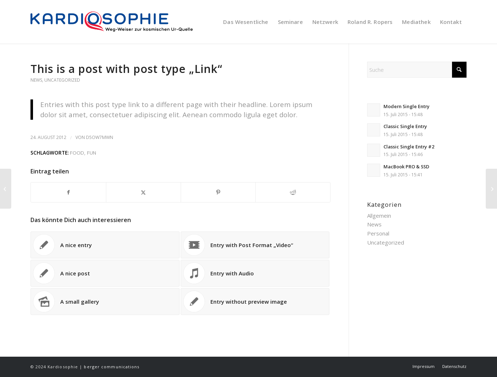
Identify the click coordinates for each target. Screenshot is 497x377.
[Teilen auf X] (143, 192)
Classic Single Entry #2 (408, 146)
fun (91, 152)
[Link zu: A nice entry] (105, 244)
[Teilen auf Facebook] (68, 192)
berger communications (111, 366)
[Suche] (416, 70)
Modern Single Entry (406, 106)
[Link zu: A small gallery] (105, 301)
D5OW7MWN (99, 137)
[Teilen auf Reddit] (293, 192)
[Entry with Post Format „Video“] (491, 189)
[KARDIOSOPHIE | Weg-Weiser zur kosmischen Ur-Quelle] (119, 22)
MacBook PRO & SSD (406, 166)
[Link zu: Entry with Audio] (255, 273)
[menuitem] (245, 22)
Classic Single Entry (405, 126)
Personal (378, 233)
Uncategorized (62, 80)
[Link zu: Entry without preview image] (255, 301)
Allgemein (379, 215)
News (36, 80)
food (77, 152)
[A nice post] (5, 189)
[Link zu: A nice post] (105, 273)
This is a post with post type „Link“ (126, 68)
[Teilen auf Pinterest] (218, 192)
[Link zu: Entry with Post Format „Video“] (255, 244)
